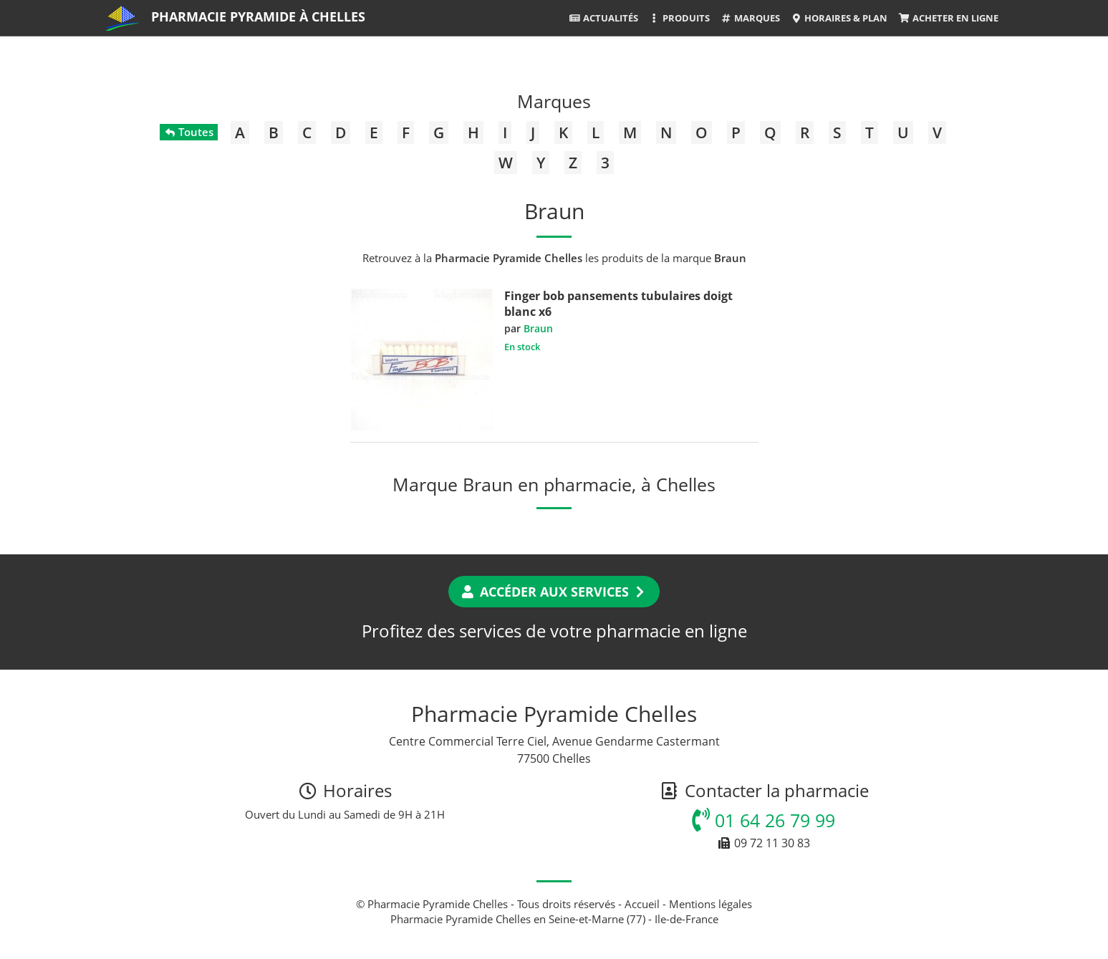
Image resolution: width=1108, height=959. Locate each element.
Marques (750, 17)
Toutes (188, 132)
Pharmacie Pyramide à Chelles (258, 16)
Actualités (603, 17)
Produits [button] (679, 17)
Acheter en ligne (948, 17)
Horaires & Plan (839, 17)
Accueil (642, 904)
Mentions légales (710, 904)
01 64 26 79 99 (763, 820)
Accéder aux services (554, 591)
